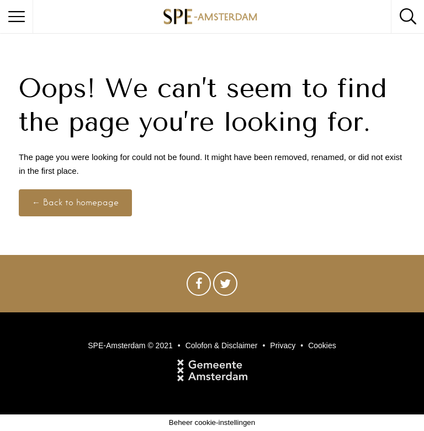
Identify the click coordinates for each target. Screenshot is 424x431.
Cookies (322, 345)
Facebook (199, 286)
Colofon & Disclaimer (222, 345)
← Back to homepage (75, 202)
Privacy (282, 345)
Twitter (225, 286)
